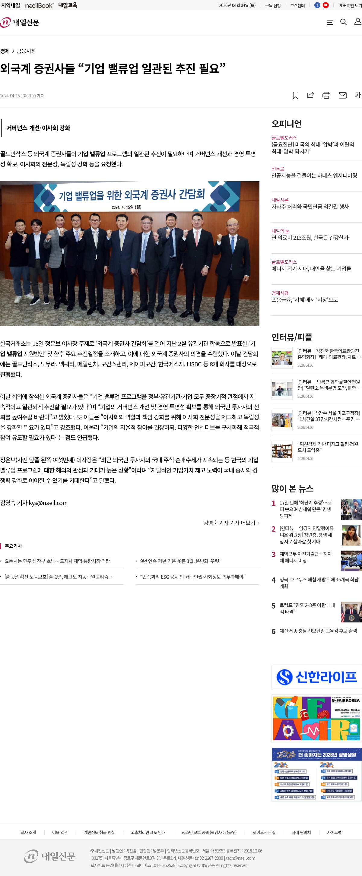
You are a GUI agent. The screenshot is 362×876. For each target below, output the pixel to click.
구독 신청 (273, 5)
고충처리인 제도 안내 (148, 832)
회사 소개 (28, 832)
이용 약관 (60, 832)
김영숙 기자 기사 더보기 (229, 523)
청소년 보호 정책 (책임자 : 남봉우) (209, 832)
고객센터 (297, 5)
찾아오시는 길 (264, 832)
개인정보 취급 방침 (99, 832)
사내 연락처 (301, 832)
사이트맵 (334, 832)
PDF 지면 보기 (350, 5)
